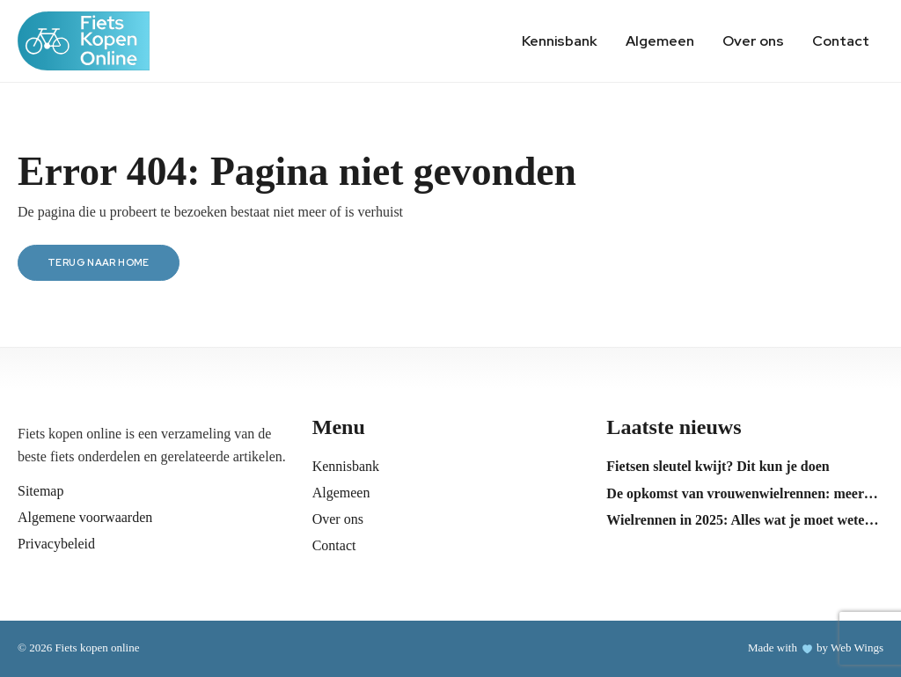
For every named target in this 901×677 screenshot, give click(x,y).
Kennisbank (559, 41)
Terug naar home (99, 262)
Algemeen (660, 41)
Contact (840, 41)
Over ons (753, 41)
